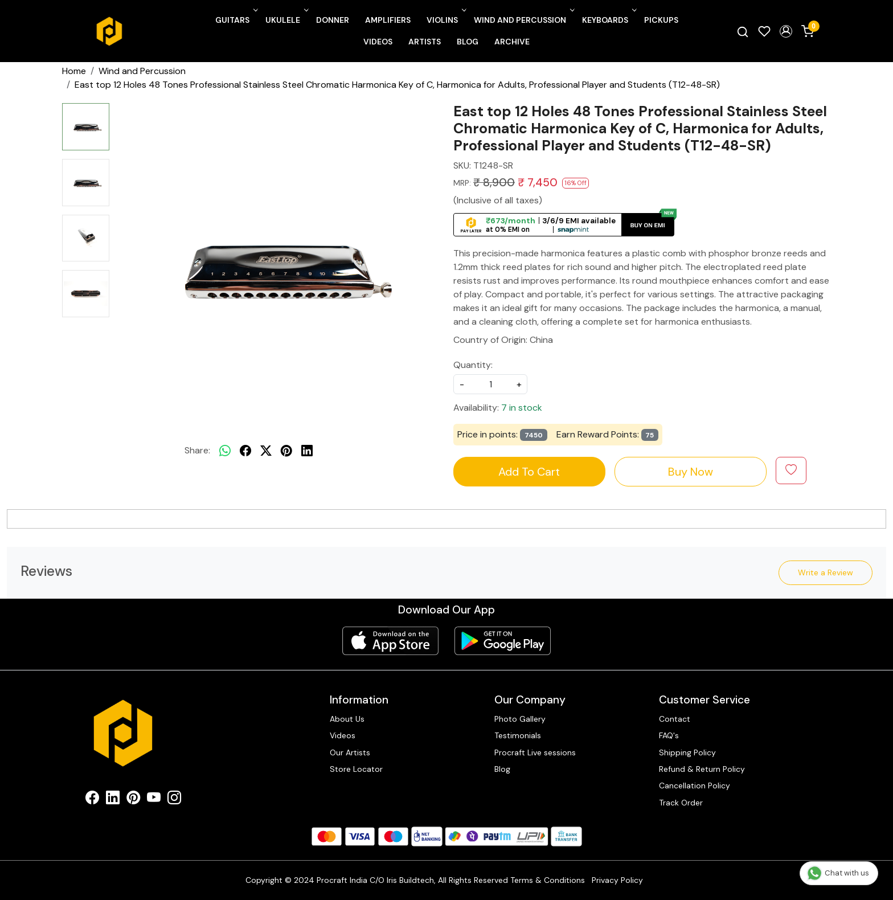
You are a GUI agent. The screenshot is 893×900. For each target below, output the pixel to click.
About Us (347, 719)
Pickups (661, 20)
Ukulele (285, 20)
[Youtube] (154, 799)
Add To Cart (529, 471)
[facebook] (245, 450)
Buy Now (690, 471)
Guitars (235, 20)
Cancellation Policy (694, 785)
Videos (377, 41)
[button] (786, 31)
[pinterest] (286, 450)
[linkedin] (307, 450)
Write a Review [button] (825, 572)
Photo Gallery (520, 719)
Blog (467, 41)
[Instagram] (174, 799)
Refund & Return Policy (702, 769)
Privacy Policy (617, 880)
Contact (674, 719)
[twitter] (266, 450)
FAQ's (669, 735)
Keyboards (608, 20)
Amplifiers (388, 20)
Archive (512, 41)
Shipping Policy (687, 752)
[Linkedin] (113, 799)
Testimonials (517, 735)
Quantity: (473, 365)
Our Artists (350, 752)
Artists (424, 41)
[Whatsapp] (225, 450)
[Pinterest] (133, 799)
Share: (197, 450)
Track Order (681, 802)
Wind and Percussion (523, 20)
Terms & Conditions (547, 880)
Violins (445, 20)
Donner (332, 20)
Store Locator (356, 769)
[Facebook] (92, 799)
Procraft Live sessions (535, 752)
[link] (742, 31)
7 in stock (521, 408)
